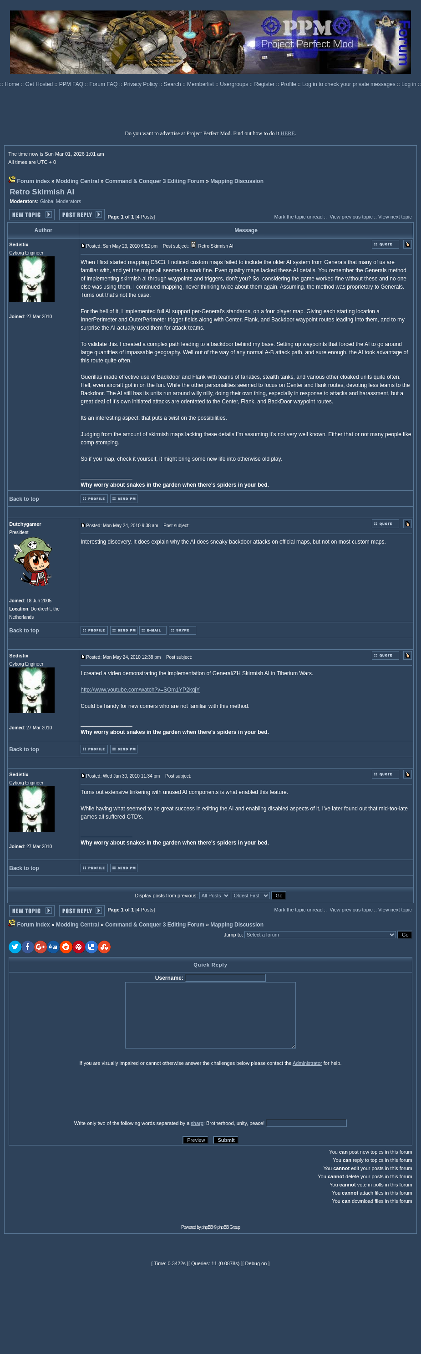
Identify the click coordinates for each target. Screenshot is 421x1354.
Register (265, 84)
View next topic (395, 216)
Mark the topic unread (298, 216)
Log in (408, 84)
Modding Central (77, 181)
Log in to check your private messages (349, 84)
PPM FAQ (72, 84)
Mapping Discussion (237, 181)
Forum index (33, 181)
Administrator (307, 1063)
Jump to (233, 934)
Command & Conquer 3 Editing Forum (154, 181)
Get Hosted (40, 84)
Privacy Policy (141, 84)
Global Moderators (60, 201)
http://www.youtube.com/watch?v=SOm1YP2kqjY (140, 690)
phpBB (207, 1227)
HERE (287, 133)
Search (173, 84)
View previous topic (351, 216)
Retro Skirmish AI (42, 192)
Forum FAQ (104, 84)
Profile (289, 84)
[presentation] (79, 1092)
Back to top (24, 499)
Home (12, 84)
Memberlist (201, 84)
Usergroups (234, 84)
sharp (197, 1123)
